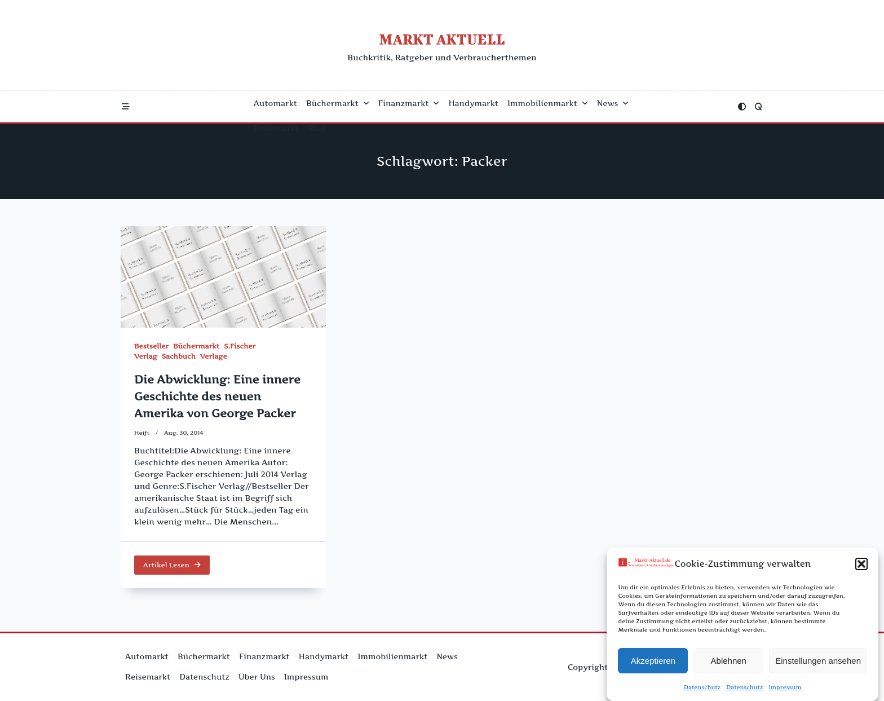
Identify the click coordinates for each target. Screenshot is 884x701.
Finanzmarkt (409, 103)
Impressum (784, 687)
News (613, 103)
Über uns (256, 676)
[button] (861, 564)
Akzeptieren (653, 660)
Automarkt (275, 103)
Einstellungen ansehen (818, 660)
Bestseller (151, 346)
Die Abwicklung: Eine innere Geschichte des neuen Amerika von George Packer (217, 396)
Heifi (141, 433)
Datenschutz (702, 687)
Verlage (213, 356)
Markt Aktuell (442, 39)
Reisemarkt (276, 128)
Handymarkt (473, 103)
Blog (317, 128)
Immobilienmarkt (547, 103)
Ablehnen (728, 660)
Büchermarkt (337, 103)
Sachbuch (179, 356)
